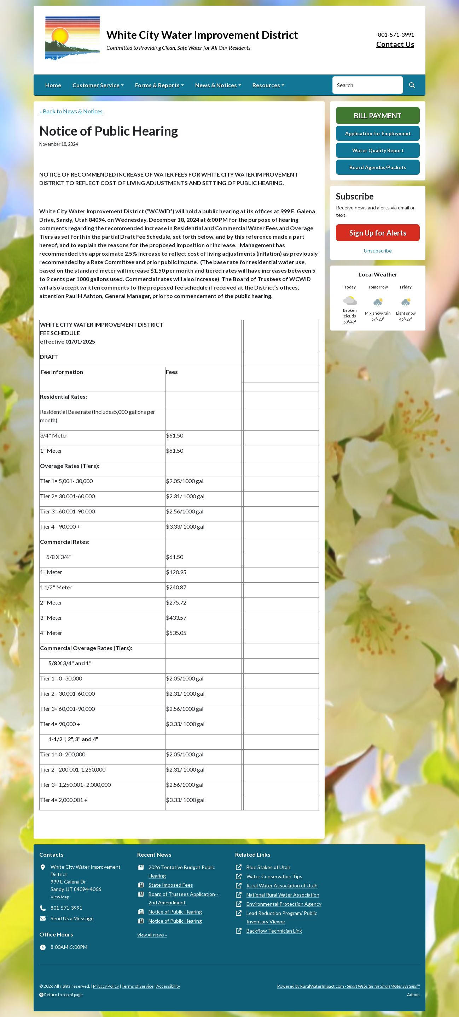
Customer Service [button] (96, 85)
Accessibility (168, 986)
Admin (413, 994)
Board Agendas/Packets (377, 167)
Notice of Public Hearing (175, 912)
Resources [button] (266, 85)
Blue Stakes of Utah (268, 867)
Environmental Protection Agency (283, 904)
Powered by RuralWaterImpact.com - (348, 986)
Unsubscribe (378, 251)
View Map (60, 896)
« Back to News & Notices (71, 111)
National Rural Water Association (282, 895)
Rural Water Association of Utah (282, 885)
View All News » (152, 935)
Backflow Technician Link (274, 931)
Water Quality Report (378, 150)
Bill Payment (378, 115)
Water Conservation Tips (274, 876)
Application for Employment (378, 133)
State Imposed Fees (171, 885)
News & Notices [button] (216, 85)
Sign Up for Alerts (377, 232)
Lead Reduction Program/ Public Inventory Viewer (281, 917)
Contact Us (395, 44)
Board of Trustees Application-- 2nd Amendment (184, 898)
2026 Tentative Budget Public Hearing (182, 871)
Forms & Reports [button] (157, 85)
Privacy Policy (106, 986)
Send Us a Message (72, 918)
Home (53, 85)
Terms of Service (137, 986)
